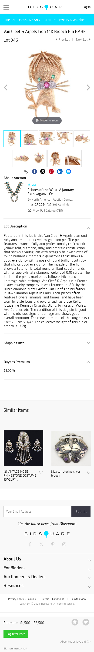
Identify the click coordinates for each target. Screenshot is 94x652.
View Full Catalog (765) (45, 211)
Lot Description (15, 226)
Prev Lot (62, 40)
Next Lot (83, 40)
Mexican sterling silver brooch (65, 474)
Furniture (49, 20)
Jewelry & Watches (72, 20)
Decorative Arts (29, 20)
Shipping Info (14, 343)
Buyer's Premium (17, 362)
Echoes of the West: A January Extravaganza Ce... (50, 192)
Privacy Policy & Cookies (22, 599)
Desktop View (78, 599)
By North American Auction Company (50, 199)
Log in (87, 7)
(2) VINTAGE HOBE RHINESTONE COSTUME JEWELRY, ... (19, 476)
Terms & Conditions (53, 599)
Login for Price (16, 634)
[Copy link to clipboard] (26, 172)
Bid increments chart (15, 648)
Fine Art (9, 20)
